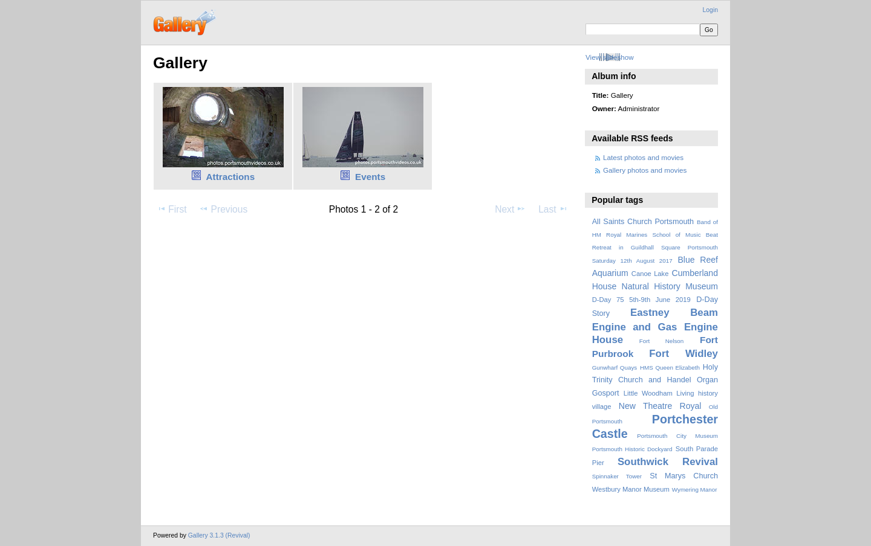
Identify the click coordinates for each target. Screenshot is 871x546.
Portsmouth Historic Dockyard (632, 449)
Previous (223, 209)
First (171, 209)
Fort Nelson (661, 341)
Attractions (230, 177)
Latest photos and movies (643, 157)
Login (710, 10)
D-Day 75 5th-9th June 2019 (641, 299)
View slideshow (610, 57)
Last (553, 209)
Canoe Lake (650, 273)
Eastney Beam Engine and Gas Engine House (655, 326)
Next (510, 209)
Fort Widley (683, 353)
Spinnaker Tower (617, 476)
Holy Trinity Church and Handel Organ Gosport (655, 380)
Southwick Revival (668, 461)
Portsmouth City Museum (677, 435)
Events (370, 177)
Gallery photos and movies (645, 170)
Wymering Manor (694, 489)
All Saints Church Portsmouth (643, 221)
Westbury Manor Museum (631, 489)
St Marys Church (684, 476)
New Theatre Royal (660, 406)
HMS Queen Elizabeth (670, 367)
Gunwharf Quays (615, 367)
